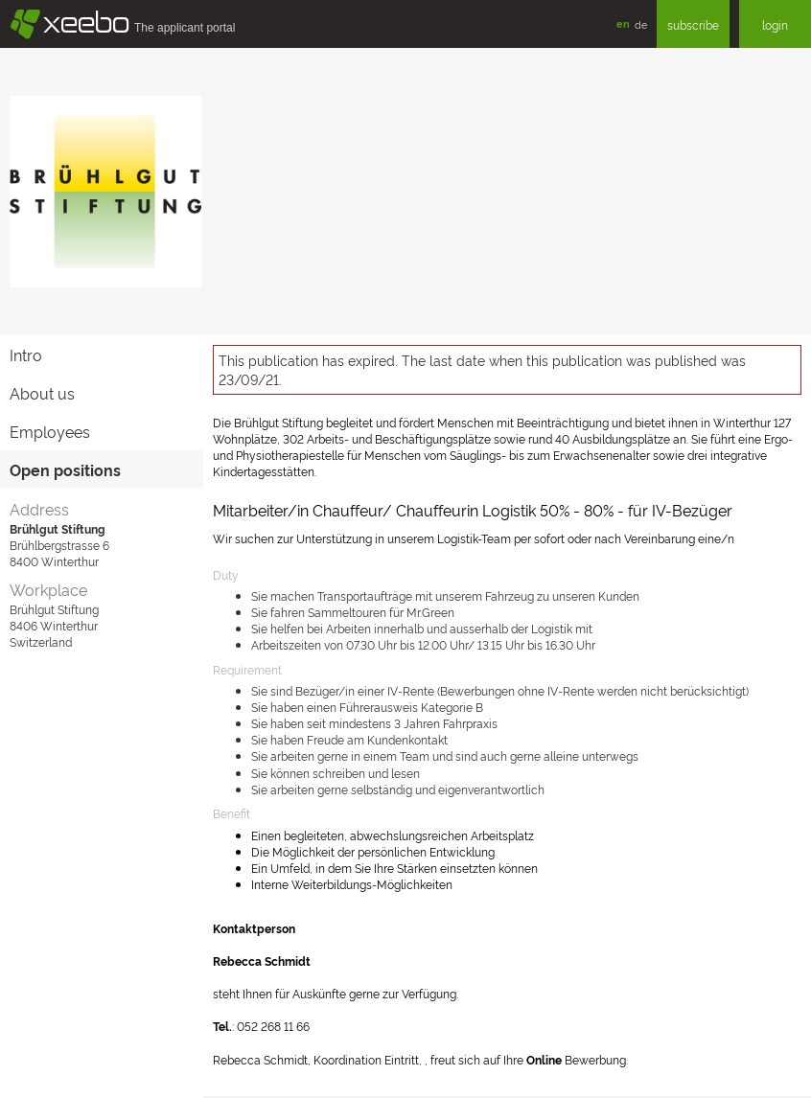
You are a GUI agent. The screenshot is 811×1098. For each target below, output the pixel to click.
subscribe (693, 24)
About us (42, 392)
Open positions (65, 469)
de (641, 24)
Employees (50, 431)
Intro (26, 354)
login (775, 24)
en (623, 23)
